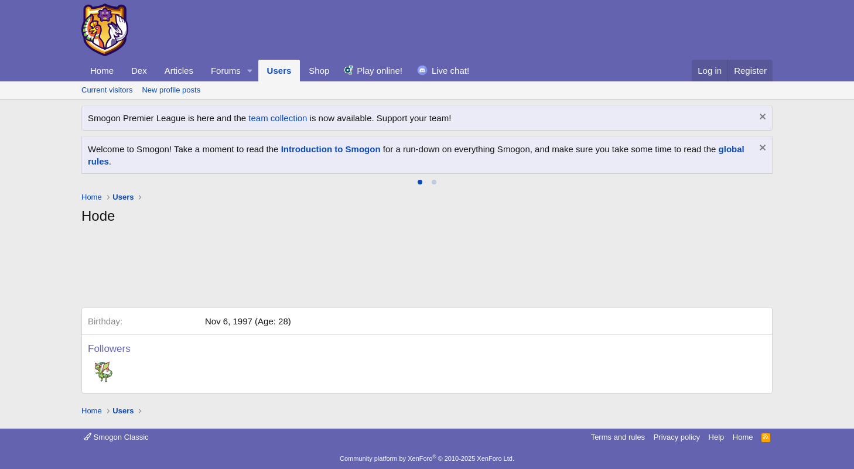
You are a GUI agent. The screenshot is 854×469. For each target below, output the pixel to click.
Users (279, 71)
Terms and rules (618, 437)
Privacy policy (677, 437)
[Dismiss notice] (761, 118)
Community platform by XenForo (427, 458)
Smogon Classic (116, 437)
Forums (226, 71)
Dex (139, 71)
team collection (277, 118)
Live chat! (450, 71)
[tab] (420, 182)
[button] (250, 70)
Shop (319, 71)
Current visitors (106, 89)
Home (102, 71)
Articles (179, 71)
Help (717, 437)
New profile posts (171, 89)
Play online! (379, 71)
